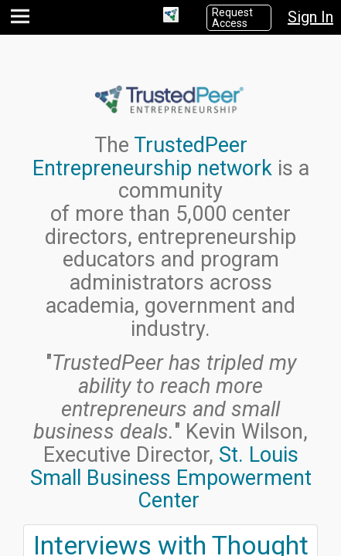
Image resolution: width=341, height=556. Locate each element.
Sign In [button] (310, 17)
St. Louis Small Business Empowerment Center (171, 477)
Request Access (232, 17)
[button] (22, 19)
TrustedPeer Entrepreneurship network (152, 157)
